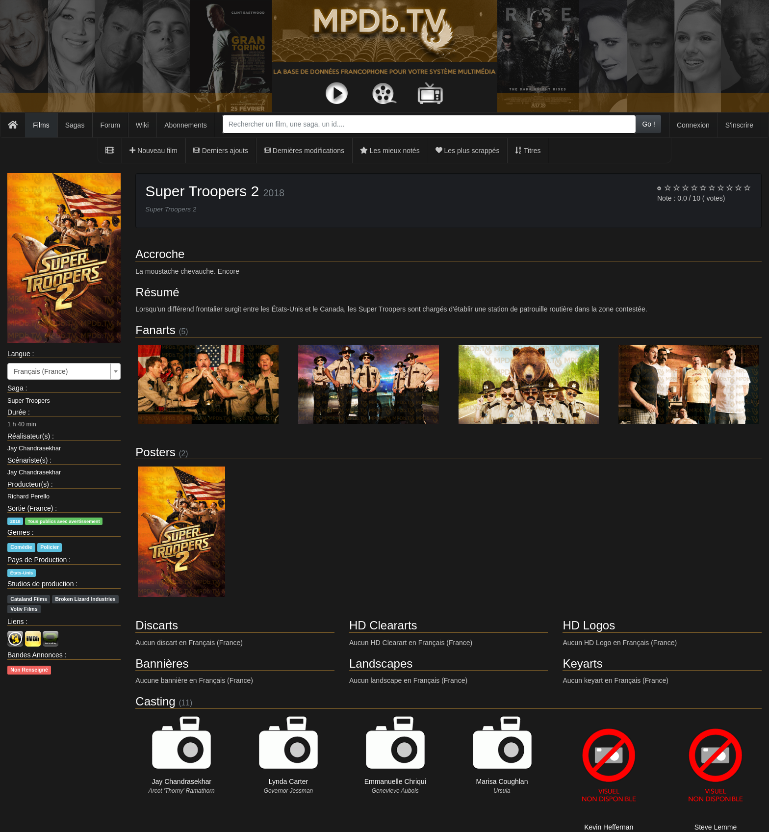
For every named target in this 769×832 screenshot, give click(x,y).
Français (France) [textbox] (41, 371)
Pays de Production (37, 560)
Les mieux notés (390, 151)
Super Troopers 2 (202, 191)
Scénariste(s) (27, 460)
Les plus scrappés (468, 151)
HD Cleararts (383, 625)
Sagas (75, 125)
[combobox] (429, 124)
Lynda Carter (288, 781)
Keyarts (582, 663)
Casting (155, 701)
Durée (16, 412)
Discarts (156, 625)
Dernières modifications (304, 151)
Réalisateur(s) (28, 436)
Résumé (157, 292)
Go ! (648, 124)
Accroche (159, 253)
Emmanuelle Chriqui (395, 781)
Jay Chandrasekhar (34, 448)
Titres (527, 151)
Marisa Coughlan (502, 781)
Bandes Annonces (35, 655)
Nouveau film (153, 151)
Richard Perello (28, 496)
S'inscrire (739, 125)
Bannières (161, 663)
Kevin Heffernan (608, 827)
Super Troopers (28, 400)
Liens (15, 621)
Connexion (693, 125)
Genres (18, 532)
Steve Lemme (715, 827)
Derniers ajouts (220, 151)
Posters (155, 452)
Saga (15, 388)
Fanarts (155, 330)
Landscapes (380, 663)
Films (41, 125)
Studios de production (40, 584)
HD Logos (589, 625)
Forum (110, 125)
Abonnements (185, 125)
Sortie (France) (30, 508)
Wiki (142, 125)
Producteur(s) (28, 484)
